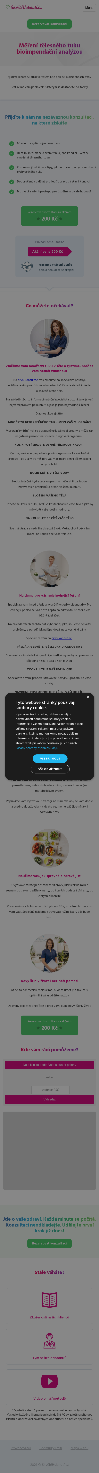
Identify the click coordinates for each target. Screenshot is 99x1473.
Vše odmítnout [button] (50, 769)
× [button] (87, 697)
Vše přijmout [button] (50, 758)
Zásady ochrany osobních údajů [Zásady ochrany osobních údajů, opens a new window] (37, 748)
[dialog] (49, 736)
